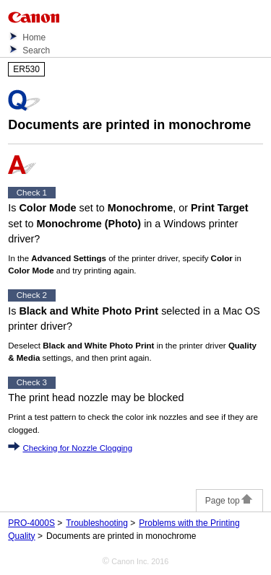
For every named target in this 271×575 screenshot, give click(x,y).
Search (36, 50)
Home (34, 37)
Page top (229, 501)
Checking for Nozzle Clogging (77, 448)
